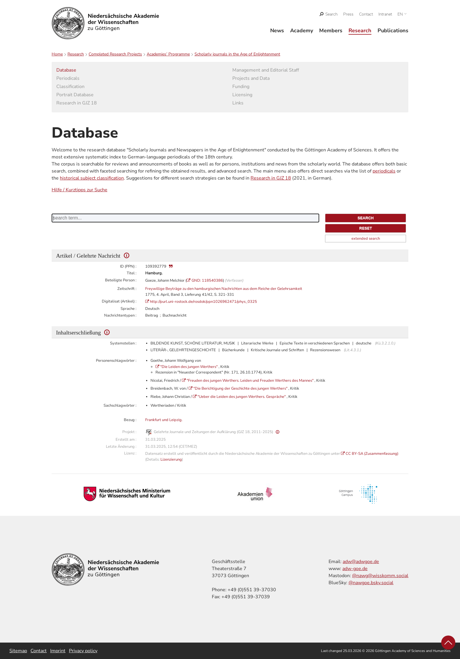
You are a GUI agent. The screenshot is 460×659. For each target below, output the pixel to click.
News (277, 30)
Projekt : (129, 432)
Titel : (131, 273)
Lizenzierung (171, 459)
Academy (301, 30)
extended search (365, 238)
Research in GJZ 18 (76, 103)
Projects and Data (251, 78)
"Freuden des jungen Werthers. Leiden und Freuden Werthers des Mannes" (250, 380)
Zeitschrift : (126, 288)
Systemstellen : (123, 343)
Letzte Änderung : (121, 446)
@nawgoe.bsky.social (371, 582)
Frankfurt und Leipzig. (163, 420)
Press (348, 14)
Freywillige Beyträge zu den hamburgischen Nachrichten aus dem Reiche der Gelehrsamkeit (223, 288)
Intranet (385, 14)
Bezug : (130, 420)
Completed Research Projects (115, 54)
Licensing (242, 95)
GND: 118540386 (207, 280)
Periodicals (68, 78)
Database (66, 70)
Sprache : (128, 308)
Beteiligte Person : (120, 280)
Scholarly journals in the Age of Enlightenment (237, 54)
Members (330, 30)
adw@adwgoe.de (361, 561)
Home (57, 54)
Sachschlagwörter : (120, 405)
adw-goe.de (355, 568)
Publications (393, 30)
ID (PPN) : (128, 266)
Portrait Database (75, 95)
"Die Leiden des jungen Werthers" (189, 366)
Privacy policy (83, 651)
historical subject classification (92, 178)
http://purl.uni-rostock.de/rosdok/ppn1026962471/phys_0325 (203, 301)
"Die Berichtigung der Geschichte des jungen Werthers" (240, 388)
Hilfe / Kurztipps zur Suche (79, 190)
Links (237, 103)
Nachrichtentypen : (120, 315)
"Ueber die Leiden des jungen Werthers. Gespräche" (242, 396)
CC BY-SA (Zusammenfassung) (372, 453)
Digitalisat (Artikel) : (119, 301)
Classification (70, 86)
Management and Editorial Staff (265, 70)
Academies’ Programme (168, 54)
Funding (240, 86)
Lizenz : (130, 453)
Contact (366, 14)
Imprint (57, 651)
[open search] (328, 14)
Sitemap (18, 651)
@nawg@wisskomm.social (380, 575)
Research (360, 30)
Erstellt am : (126, 439)
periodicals (384, 171)
